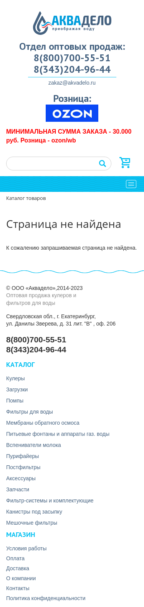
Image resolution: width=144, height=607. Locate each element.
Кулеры (15, 378)
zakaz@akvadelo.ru (72, 83)
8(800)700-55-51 (36, 339)
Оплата (15, 558)
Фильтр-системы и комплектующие (50, 500)
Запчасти (17, 489)
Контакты (17, 588)
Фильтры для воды (29, 412)
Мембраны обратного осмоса (42, 423)
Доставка (17, 568)
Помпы (14, 401)
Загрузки (17, 389)
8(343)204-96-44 (72, 69)
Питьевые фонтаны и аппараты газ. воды (57, 434)
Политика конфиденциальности (46, 598)
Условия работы (26, 548)
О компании (21, 578)
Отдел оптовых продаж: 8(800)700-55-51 (72, 52)
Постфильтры (23, 467)
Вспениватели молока (33, 445)
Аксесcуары (21, 478)
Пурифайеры (22, 456)
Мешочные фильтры (31, 523)
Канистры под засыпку (34, 512)
